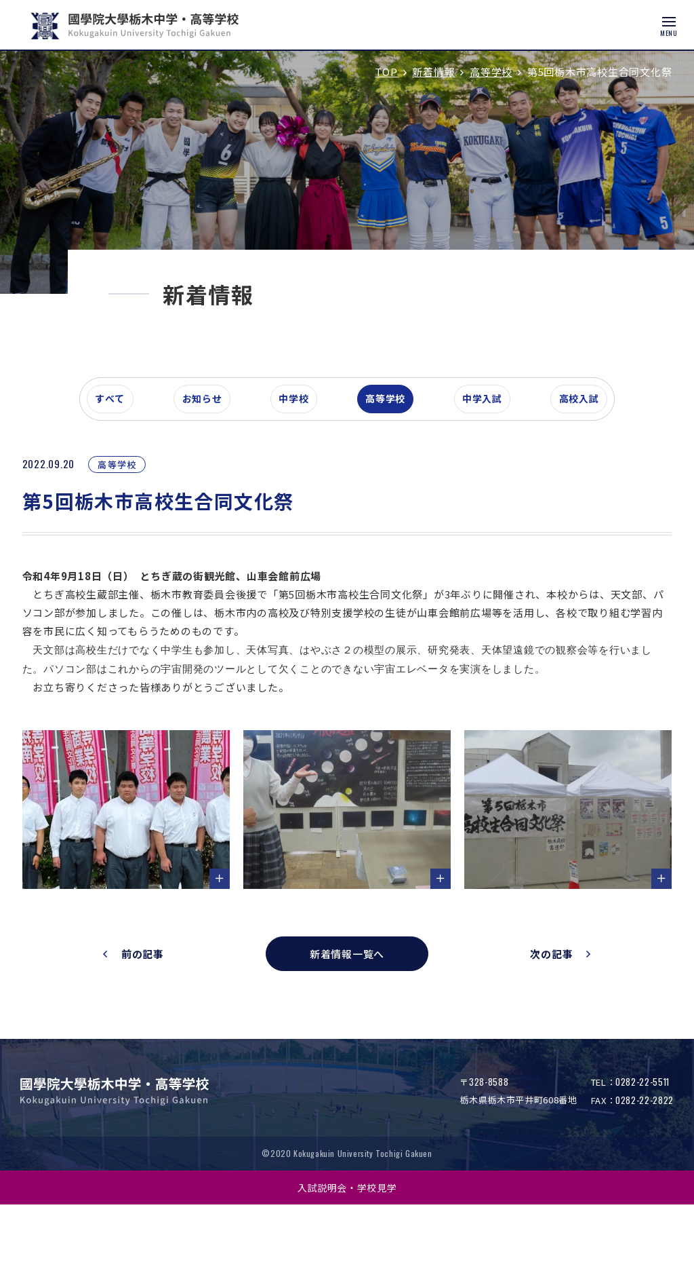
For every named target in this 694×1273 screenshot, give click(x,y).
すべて (116, 471)
